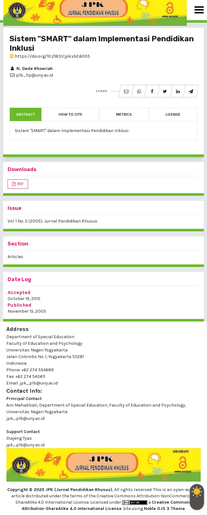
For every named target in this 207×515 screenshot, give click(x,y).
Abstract (25, 114)
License (173, 114)
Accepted (19, 292)
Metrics (124, 114)
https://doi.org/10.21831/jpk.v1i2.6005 (49, 56)
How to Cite (70, 114)
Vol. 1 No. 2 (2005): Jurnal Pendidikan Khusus (53, 221)
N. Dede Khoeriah (31, 68)
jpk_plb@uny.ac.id (25, 418)
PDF (20, 184)
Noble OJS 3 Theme (164, 508)
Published (20, 305)
